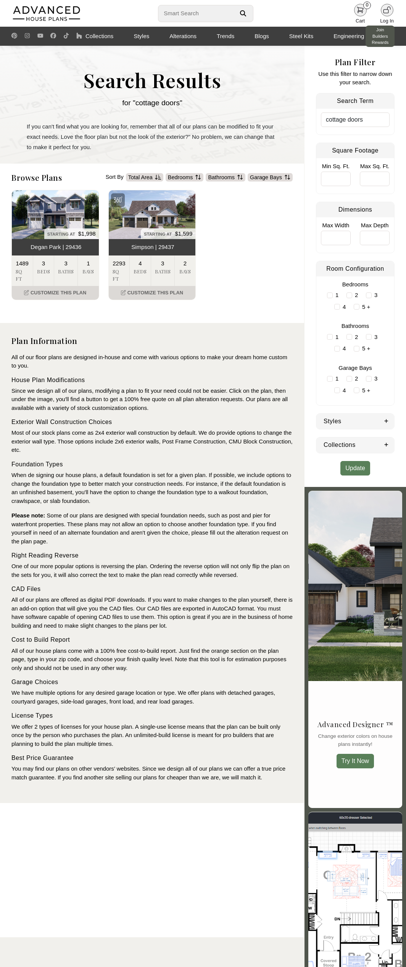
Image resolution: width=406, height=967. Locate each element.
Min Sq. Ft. (336, 166)
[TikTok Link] (66, 36)
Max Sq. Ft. (375, 166)
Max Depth (375, 225)
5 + (366, 307)
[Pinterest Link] (14, 36)
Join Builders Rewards (380, 36)
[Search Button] (243, 13)
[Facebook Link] (53, 36)
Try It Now (355, 761)
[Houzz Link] (79, 36)
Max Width (336, 225)
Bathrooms (225, 177)
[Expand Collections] (386, 444)
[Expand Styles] (386, 420)
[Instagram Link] (27, 36)
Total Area (144, 177)
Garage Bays (270, 177)
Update (355, 468)
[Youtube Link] (40, 36)
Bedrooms (184, 177)
